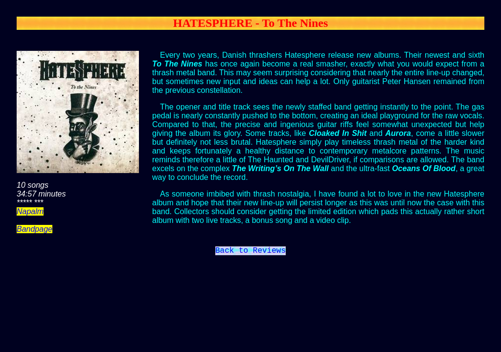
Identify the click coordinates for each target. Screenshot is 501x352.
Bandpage (34, 229)
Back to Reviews (250, 251)
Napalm (30, 211)
